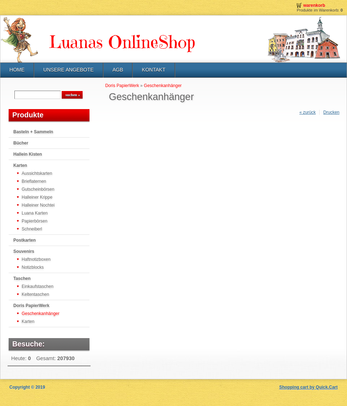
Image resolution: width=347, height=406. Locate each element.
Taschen (22, 278)
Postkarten (24, 240)
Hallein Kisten (27, 154)
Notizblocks (33, 267)
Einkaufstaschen (37, 286)
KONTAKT (153, 70)
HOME (17, 70)
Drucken (331, 112)
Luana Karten (35, 213)
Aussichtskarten (37, 173)
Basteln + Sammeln (33, 131)
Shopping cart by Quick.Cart (308, 387)
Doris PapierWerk (31, 305)
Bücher (20, 143)
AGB (118, 70)
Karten (20, 165)
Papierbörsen (34, 221)
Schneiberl (32, 229)
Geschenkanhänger (41, 313)
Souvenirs (23, 251)
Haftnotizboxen (36, 259)
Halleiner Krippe (37, 197)
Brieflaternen (34, 181)
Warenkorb (314, 5)
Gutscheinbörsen (38, 189)
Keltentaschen (35, 294)
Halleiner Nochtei (38, 205)
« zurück (307, 112)
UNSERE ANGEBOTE (68, 70)
